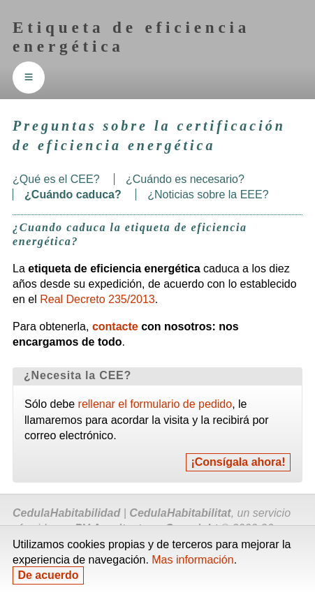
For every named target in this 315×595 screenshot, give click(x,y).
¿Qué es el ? (56, 179)
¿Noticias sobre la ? (207, 194)
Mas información (192, 560)
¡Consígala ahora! (238, 463)
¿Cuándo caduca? (73, 194)
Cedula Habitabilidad (66, 513)
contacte (115, 326)
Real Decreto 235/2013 (97, 299)
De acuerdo (47, 576)
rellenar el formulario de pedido (155, 404)
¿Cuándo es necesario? (185, 179)
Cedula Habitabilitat (179, 513)
